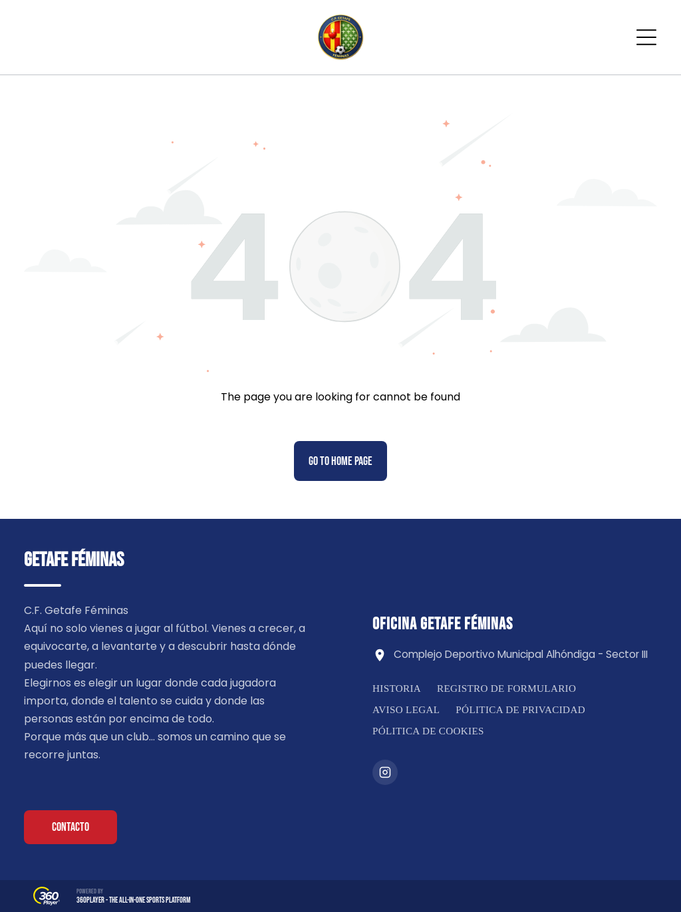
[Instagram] (385, 772)
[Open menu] (646, 37)
